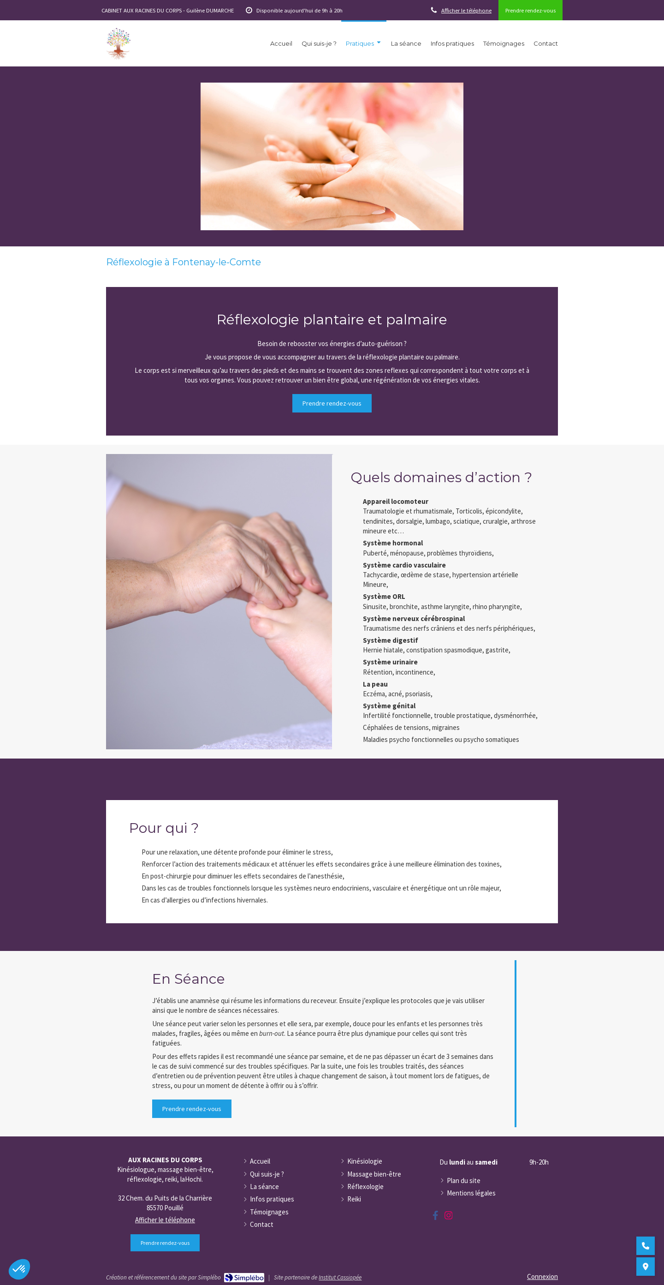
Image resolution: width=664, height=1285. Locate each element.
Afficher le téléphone (466, 10)
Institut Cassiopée (340, 1277)
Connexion (542, 1276)
